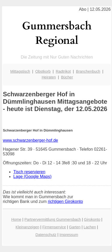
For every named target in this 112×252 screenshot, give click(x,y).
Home (16, 219)
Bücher (67, 77)
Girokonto (92, 219)
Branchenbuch (88, 71)
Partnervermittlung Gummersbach (52, 219)
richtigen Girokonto (65, 201)
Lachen (90, 227)
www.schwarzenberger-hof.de (30, 140)
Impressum (68, 235)
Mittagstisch (20, 71)
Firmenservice (54, 227)
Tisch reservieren (29, 172)
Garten (75, 227)
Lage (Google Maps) (32, 176)
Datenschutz (46, 235)
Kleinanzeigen (27, 227)
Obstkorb (43, 71)
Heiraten (49, 77)
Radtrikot (63, 71)
